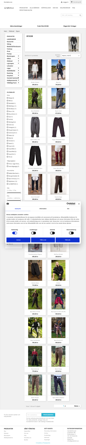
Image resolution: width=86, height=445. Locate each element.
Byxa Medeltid (35, 111)
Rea (5, 431)
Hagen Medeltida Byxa (58, 139)
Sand (11, 143)
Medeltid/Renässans (14, 46)
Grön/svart (13, 133)
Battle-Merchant (14, 173)
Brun (11, 111)
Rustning (10, 73)
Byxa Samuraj (35, 369)
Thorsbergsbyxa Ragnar (35, 254)
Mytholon (13, 181)
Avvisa (18, 240)
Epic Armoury (14, 178)
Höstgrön (12, 127)
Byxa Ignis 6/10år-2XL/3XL (58, 311)
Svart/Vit (12, 154)
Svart (11, 146)
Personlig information (50, 431)
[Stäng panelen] (79, 203)
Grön (11, 125)
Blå (11, 100)
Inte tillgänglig (14, 166)
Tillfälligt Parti (12, 83)
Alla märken (34, 8)
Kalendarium (65, 8)
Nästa (77, 406)
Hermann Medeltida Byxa (35, 168)
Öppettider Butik (25, 10)
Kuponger (47, 439)
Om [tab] (68, 208)
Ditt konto (48, 428)
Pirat (8, 51)
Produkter (23, 8)
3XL (11, 244)
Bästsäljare (7, 435)
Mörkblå (12, 103)
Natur (11, 135)
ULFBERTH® (13, 184)
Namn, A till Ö (71, 56)
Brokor (58, 283)
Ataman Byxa (35, 283)
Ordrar (46, 433)
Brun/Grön (13, 114)
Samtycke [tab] (18, 208)
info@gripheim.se (73, 441)
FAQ (73, 8)
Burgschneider (14, 176)
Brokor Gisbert (35, 82)
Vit (10, 157)
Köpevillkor (46, 8)
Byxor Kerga (58, 369)
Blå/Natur (12, 106)
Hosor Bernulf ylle (58, 168)
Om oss (55, 8)
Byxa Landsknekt (35, 340)
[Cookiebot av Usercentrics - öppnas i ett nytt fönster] (68, 204)
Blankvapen (11, 56)
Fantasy (9, 49)
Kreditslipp (47, 435)
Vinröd (12, 141)
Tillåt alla (67, 240)
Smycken (10, 75)
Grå (11, 119)
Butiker (26, 440)
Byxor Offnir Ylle (35, 139)
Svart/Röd (12, 151)
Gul (11, 116)
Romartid (10, 42)
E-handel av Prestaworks (43, 443)
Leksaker (10, 66)
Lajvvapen (10, 63)
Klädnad (9, 61)
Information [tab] (43, 208)
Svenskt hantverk (13, 78)
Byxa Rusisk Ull (58, 340)
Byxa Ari (58, 82)
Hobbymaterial (12, 80)
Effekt (9, 59)
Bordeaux (12, 108)
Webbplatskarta (8, 437)
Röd (11, 138)
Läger (9, 68)
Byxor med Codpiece (58, 397)
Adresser (46, 437)
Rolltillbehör (11, 71)
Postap (9, 54)
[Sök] (71, 15)
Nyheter (6, 433)
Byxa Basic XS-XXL (35, 311)
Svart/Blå (12, 149)
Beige (11, 98)
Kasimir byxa (58, 197)
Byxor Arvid (58, 111)
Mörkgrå (12, 122)
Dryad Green (13, 130)
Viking (9, 44)
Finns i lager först (14, 164)
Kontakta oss (8, 2)
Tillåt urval (43, 240)
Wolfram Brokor (58, 254)
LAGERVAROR (11, 39)
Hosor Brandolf (35, 197)
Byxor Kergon (35, 397)
